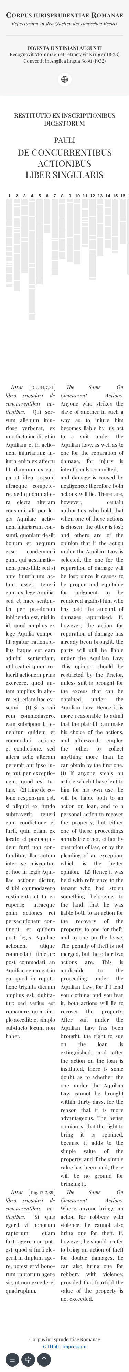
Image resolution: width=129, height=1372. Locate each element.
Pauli (64, 139)
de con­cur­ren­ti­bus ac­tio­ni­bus (30, 403)
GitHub (51, 1346)
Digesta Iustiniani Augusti (64, 47)
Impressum (74, 1346)
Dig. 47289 (42, 1192)
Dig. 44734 (42, 387)
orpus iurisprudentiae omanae (64, 15)
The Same (83, 387)
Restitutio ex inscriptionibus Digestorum (64, 119)
